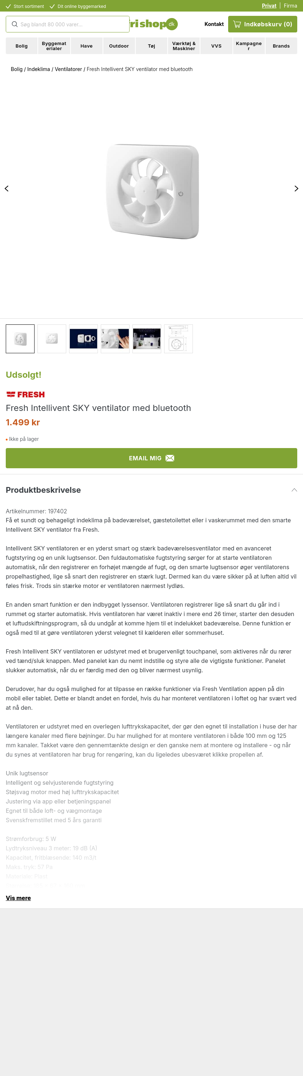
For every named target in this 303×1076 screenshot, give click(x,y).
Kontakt (213, 24)
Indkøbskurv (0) (263, 24)
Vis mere (18, 898)
